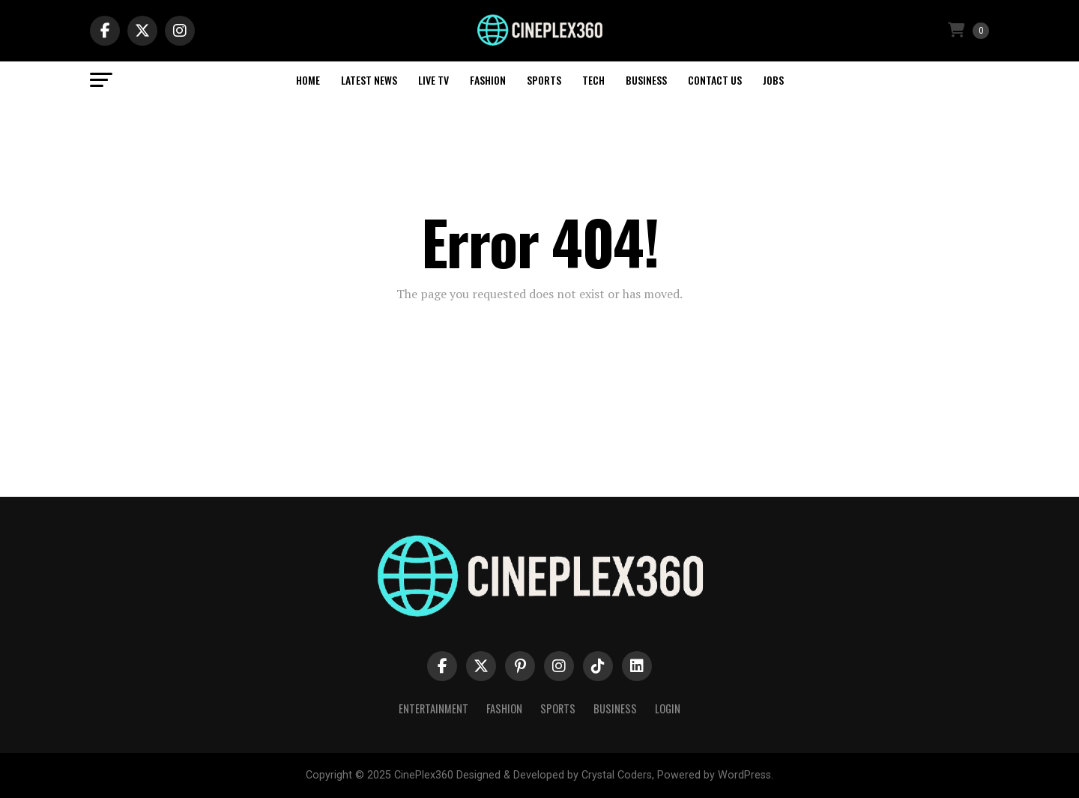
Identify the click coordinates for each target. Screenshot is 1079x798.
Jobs (773, 80)
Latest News (369, 80)
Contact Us (715, 80)
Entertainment (433, 708)
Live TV (433, 80)
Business (646, 80)
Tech (593, 80)
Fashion (488, 80)
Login (667, 708)
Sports (544, 80)
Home (308, 80)
